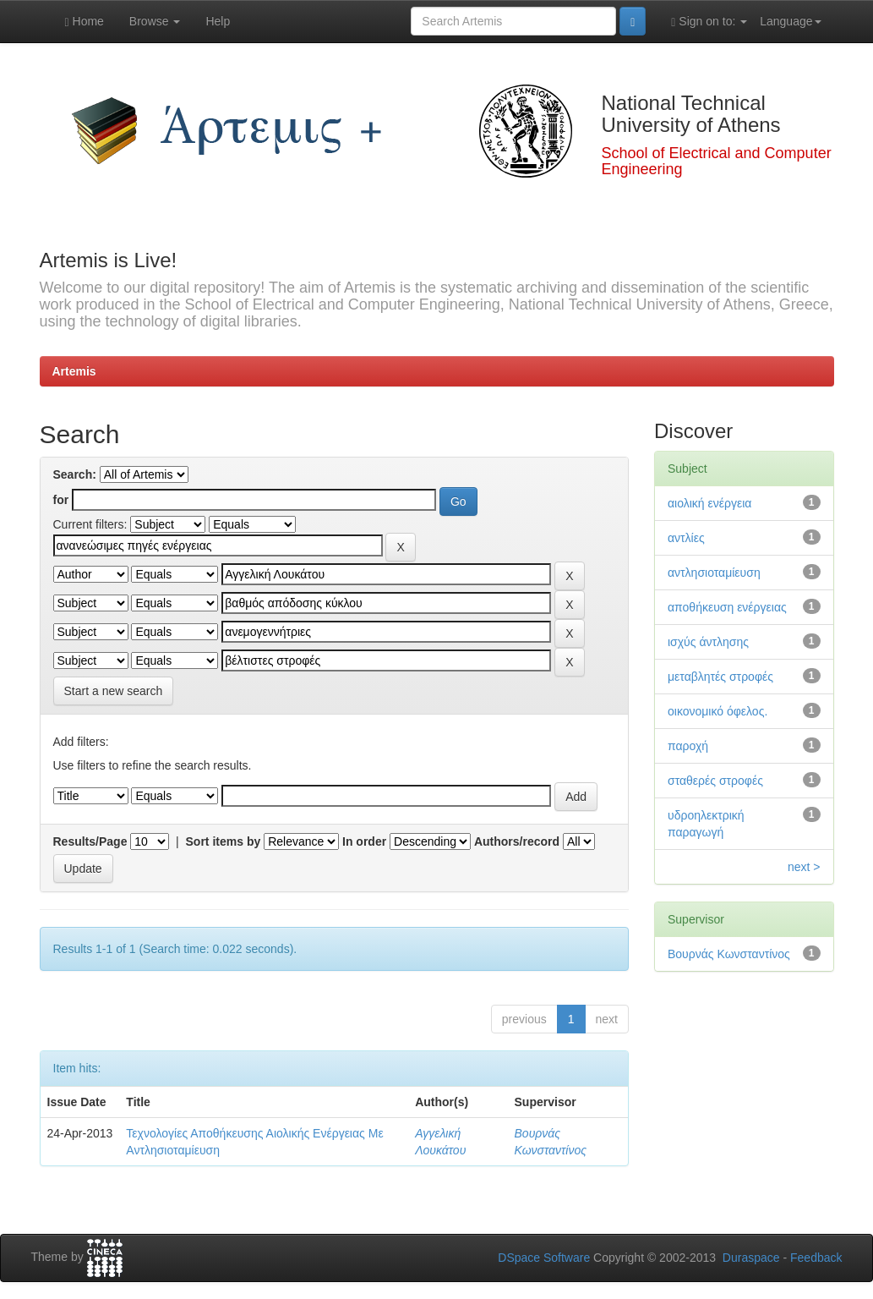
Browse (155, 21)
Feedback (816, 1257)
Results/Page (90, 841)
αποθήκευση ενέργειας (727, 607)
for (61, 500)
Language (790, 21)
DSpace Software (544, 1257)
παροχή (688, 746)
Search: (74, 474)
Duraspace (751, 1257)
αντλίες (686, 538)
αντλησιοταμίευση (714, 572)
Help (217, 21)
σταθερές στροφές (715, 780)
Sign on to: (709, 21)
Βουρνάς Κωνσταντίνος (729, 954)
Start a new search (113, 691)
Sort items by (223, 841)
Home (84, 21)
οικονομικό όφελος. (717, 711)
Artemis (74, 371)
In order (364, 841)
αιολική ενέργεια (709, 503)
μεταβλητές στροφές (720, 676)
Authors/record (516, 841)
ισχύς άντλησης (708, 642)
